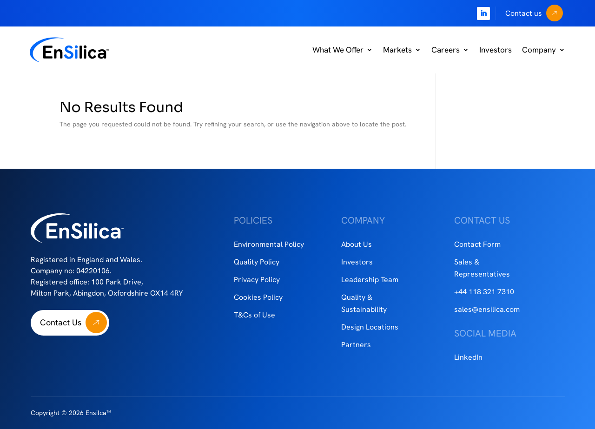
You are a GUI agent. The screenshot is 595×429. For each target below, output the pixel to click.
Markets (397, 50)
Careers (445, 50)
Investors (495, 50)
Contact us (523, 13)
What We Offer (338, 50)
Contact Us (60, 322)
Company (539, 50)
